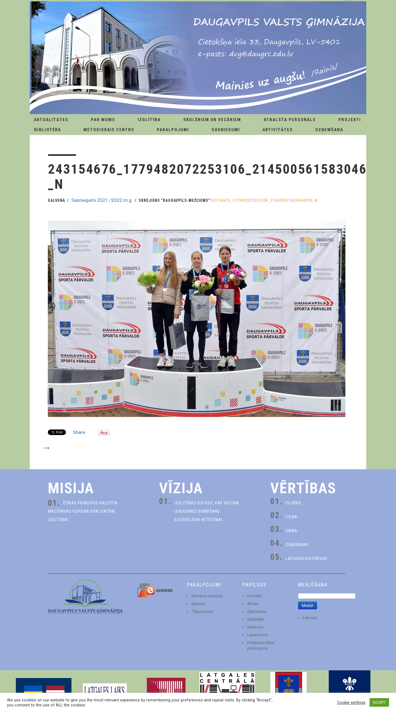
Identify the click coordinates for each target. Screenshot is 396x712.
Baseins (199, 603)
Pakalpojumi (173, 129)
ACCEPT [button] (379, 702)
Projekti (349, 119)
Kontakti (254, 596)
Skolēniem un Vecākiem (212, 119)
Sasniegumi (226, 129)
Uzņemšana (329, 129)
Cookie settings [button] (351, 702)
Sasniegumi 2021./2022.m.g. (102, 200)
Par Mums (103, 119)
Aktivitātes (278, 129)
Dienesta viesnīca (207, 596)
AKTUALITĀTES (51, 119)
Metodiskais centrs (108, 129)
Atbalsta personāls (290, 119)
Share (79, 432)
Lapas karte (257, 635)
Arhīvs (252, 603)
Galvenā (56, 200)
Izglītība (149, 119)
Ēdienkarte (256, 611)
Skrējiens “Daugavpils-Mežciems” (174, 200)
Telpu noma (202, 611)
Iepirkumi (255, 627)
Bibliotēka (47, 129)
